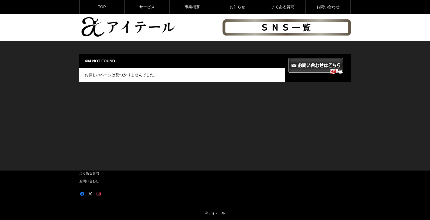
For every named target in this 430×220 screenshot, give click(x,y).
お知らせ (237, 7)
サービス (147, 7)
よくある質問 (282, 7)
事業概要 (192, 7)
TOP (102, 7)
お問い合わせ (328, 7)
